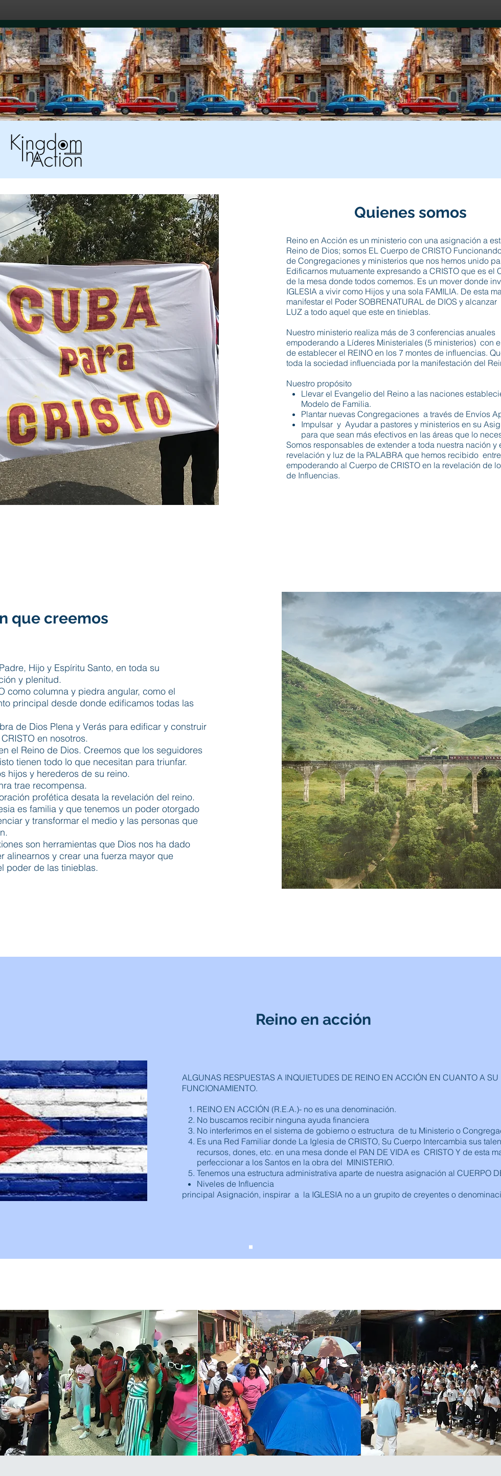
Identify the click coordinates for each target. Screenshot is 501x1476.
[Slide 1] (251, 1247)
